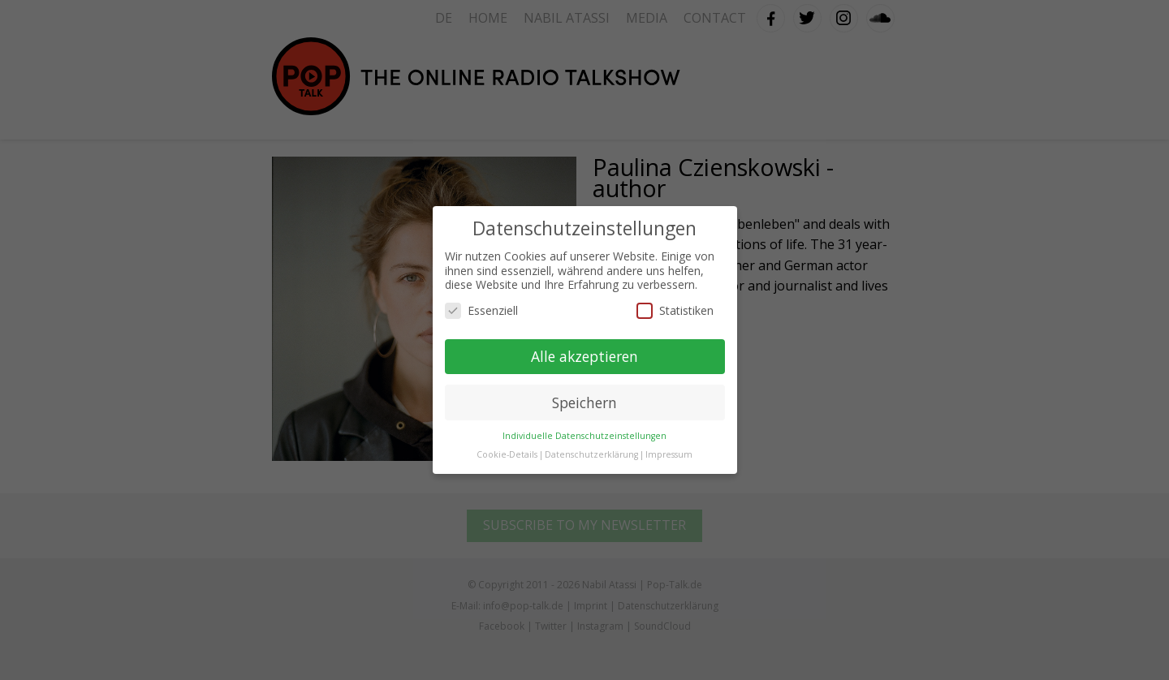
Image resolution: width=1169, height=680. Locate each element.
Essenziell (481, 310)
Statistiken (675, 310)
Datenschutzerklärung (591, 454)
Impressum (668, 454)
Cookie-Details (507, 454)
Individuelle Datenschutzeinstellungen (584, 435)
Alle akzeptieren (584, 356)
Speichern (584, 402)
